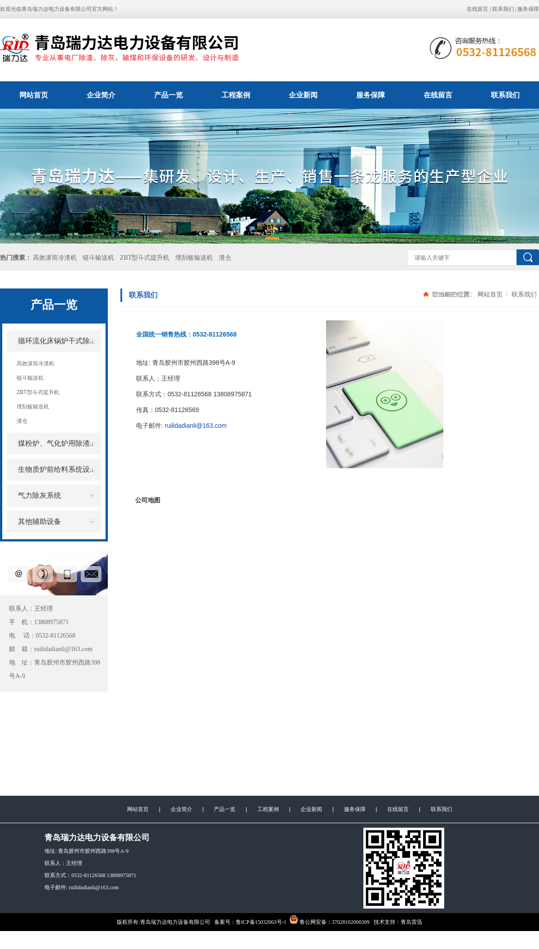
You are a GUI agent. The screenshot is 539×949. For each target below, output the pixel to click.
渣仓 (225, 257)
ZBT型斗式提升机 (144, 257)
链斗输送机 (98, 257)
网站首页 (33, 95)
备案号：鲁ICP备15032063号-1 (250, 922)
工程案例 (235, 95)
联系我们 (503, 9)
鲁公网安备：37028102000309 (329, 922)
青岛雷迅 (411, 922)
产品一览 (168, 95)
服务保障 (528, 9)
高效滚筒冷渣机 (55, 257)
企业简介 (101, 95)
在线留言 (477, 9)
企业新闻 (303, 95)
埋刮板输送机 (194, 257)
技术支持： (387, 922)
